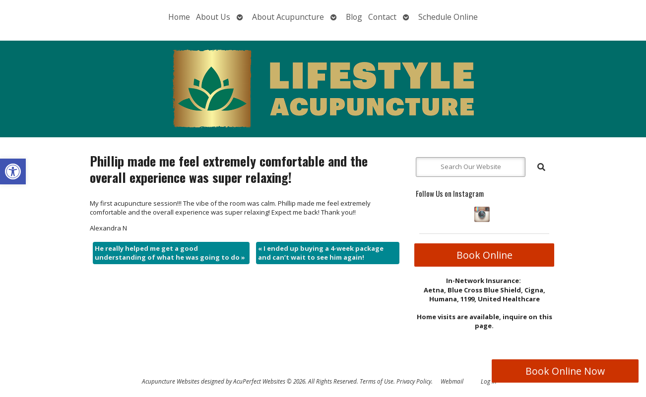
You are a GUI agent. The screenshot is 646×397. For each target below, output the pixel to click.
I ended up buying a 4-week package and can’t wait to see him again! (321, 253)
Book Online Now (565, 371)
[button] (13, 171)
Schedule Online (448, 16)
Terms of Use (376, 381)
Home (179, 16)
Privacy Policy (413, 381)
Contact (382, 16)
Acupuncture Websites (170, 381)
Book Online (484, 255)
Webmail (452, 381)
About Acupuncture (288, 16)
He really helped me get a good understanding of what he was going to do (170, 253)
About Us (213, 16)
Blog (354, 16)
